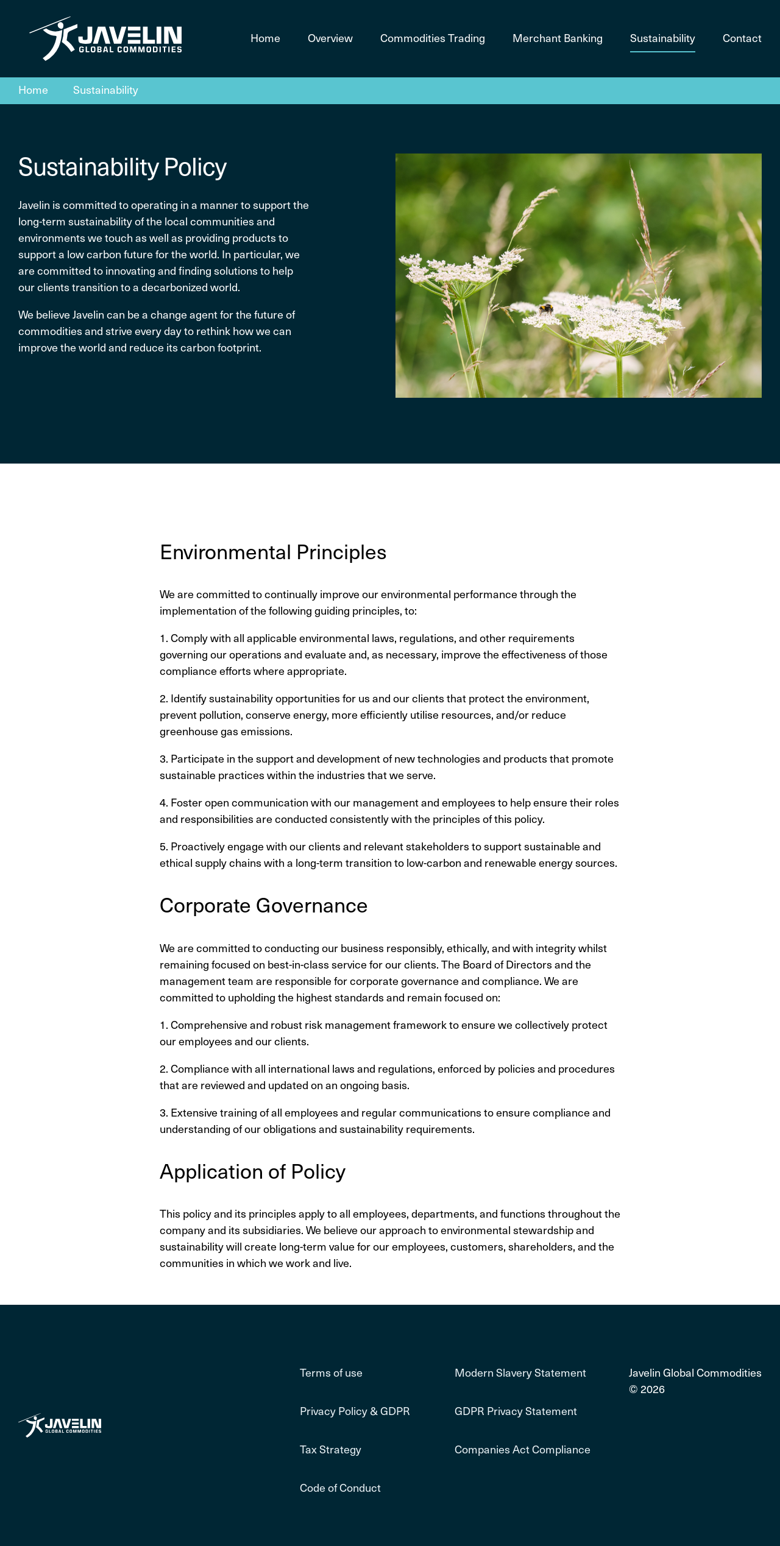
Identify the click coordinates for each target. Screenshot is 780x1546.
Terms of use (331, 1373)
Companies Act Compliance (522, 1449)
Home (265, 38)
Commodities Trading (432, 38)
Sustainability (662, 38)
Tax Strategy (330, 1449)
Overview (330, 38)
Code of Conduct (340, 1488)
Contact (742, 38)
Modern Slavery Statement (520, 1373)
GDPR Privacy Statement (516, 1411)
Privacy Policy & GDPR (355, 1411)
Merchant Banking (557, 38)
